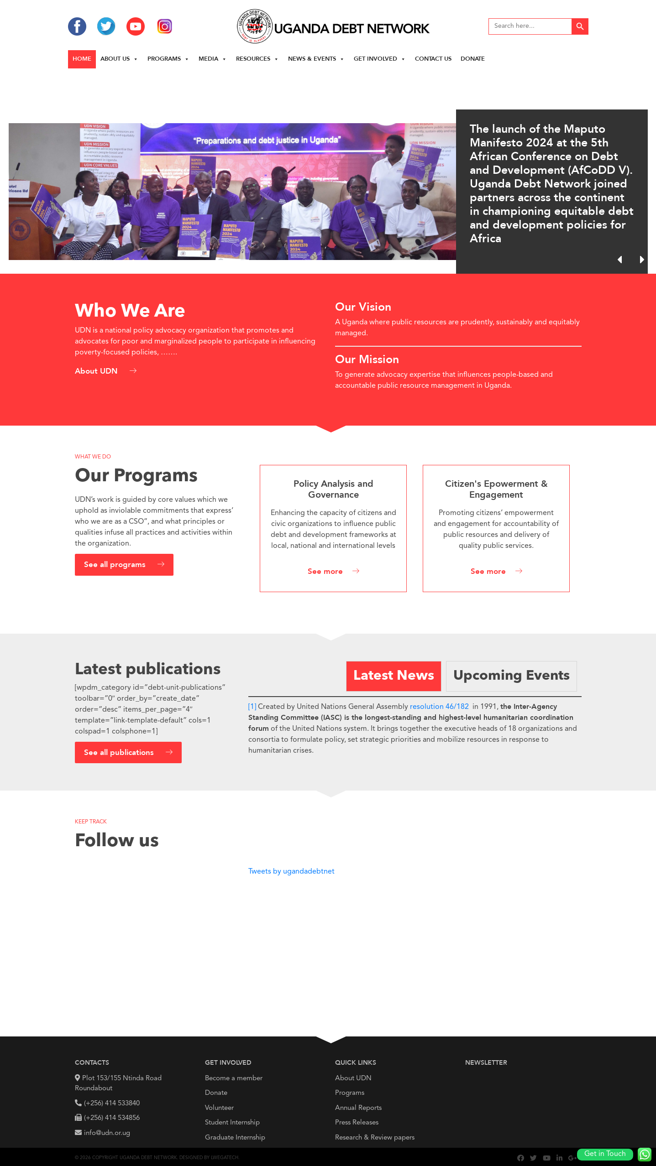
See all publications (120, 753)
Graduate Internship (235, 1138)
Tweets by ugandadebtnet (291, 871)
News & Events (316, 59)
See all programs (116, 565)
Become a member (233, 1078)
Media (213, 59)
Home (82, 59)
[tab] (393, 676)
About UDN (97, 371)
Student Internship (232, 1122)
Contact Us (433, 59)
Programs (168, 59)
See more (325, 572)
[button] (642, 259)
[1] (252, 707)
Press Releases (356, 1122)
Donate (473, 59)
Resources (257, 59)
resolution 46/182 (439, 707)
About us (119, 59)
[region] (328, 171)
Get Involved (380, 59)
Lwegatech (224, 1158)
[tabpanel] (415, 726)
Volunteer (219, 1108)
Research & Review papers (375, 1138)
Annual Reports (358, 1108)
